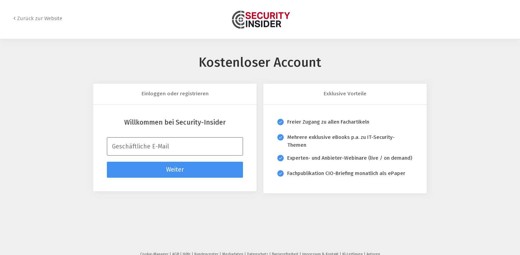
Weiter (175, 169)
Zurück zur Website (39, 18)
